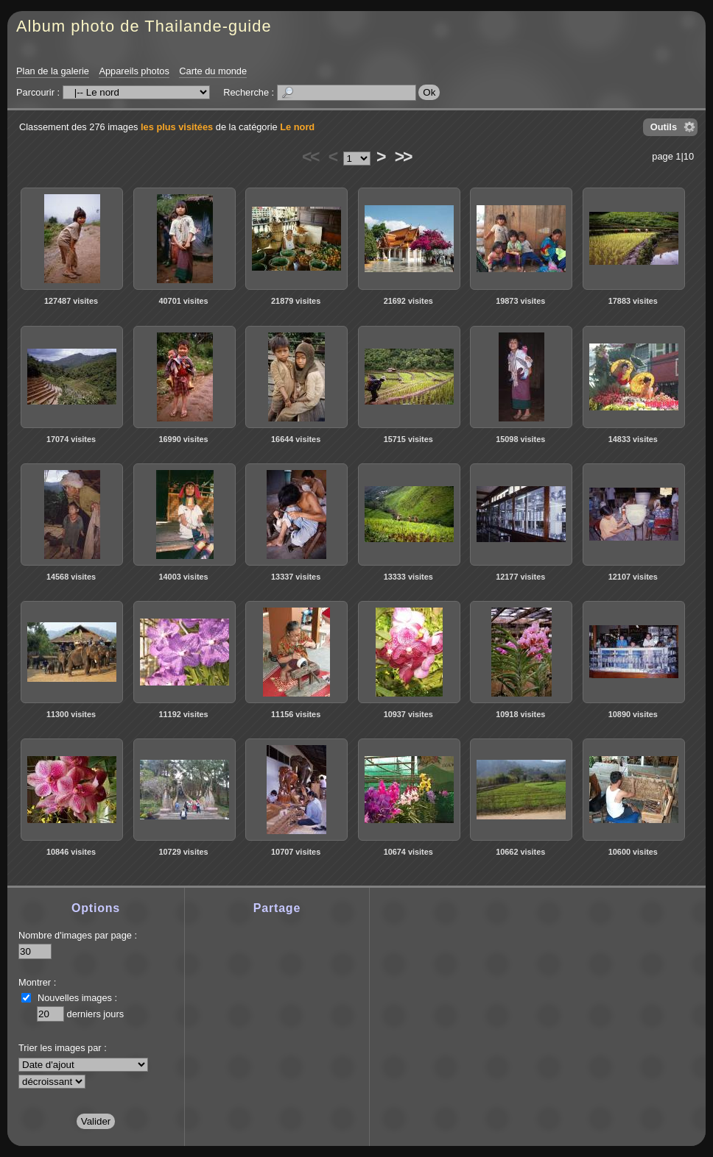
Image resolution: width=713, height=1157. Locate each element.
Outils (663, 126)
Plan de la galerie (52, 70)
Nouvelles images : (77, 997)
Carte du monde (213, 70)
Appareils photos (134, 70)
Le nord (297, 126)
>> (403, 156)
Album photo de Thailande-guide (144, 26)
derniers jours (95, 1013)
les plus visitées (177, 126)
